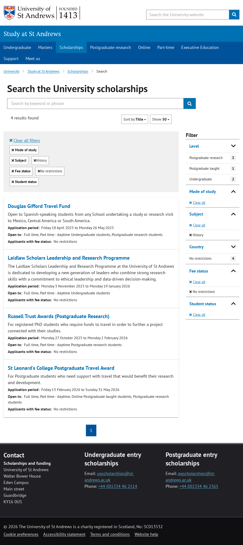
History (40, 160)
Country (196, 246)
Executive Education (200, 47)
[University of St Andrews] (42, 13)
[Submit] (234, 14)
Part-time (165, 47)
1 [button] (91, 430)
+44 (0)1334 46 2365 (198, 486)
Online (144, 47)
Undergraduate (17, 47)
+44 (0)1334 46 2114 (117, 486)
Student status (24, 182)
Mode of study (24, 150)
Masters (45, 47)
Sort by (134, 119)
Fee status (21, 171)
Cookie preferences (21, 534)
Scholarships (71, 47)
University (11, 71)
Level (194, 146)
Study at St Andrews (32, 33)
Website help (146, 534)
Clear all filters (24, 140)
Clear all (197, 202)
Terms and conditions (110, 534)
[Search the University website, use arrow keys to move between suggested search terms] (187, 14)
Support (11, 58)
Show (160, 119)
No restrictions (50, 170)
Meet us (33, 58)
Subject (19, 161)
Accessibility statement (64, 534)
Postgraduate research (110, 47)
